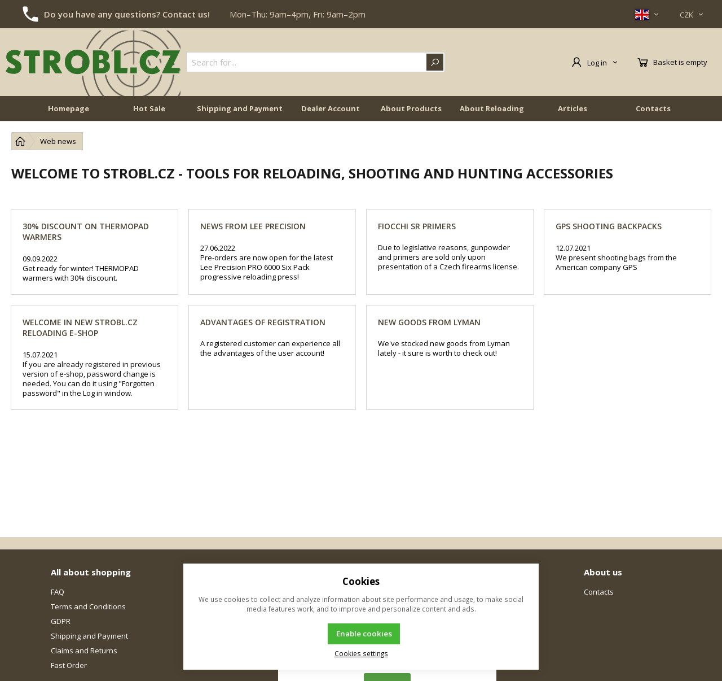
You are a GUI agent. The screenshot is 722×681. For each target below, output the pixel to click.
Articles (572, 108)
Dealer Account (330, 108)
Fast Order (69, 665)
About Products (411, 108)
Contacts (653, 108)
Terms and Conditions (88, 606)
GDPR (61, 621)
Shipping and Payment (240, 108)
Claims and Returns (84, 650)
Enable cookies (364, 633)
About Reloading (492, 108)
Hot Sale (149, 108)
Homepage (68, 108)
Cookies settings (361, 653)
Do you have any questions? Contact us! (127, 14)
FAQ (57, 592)
